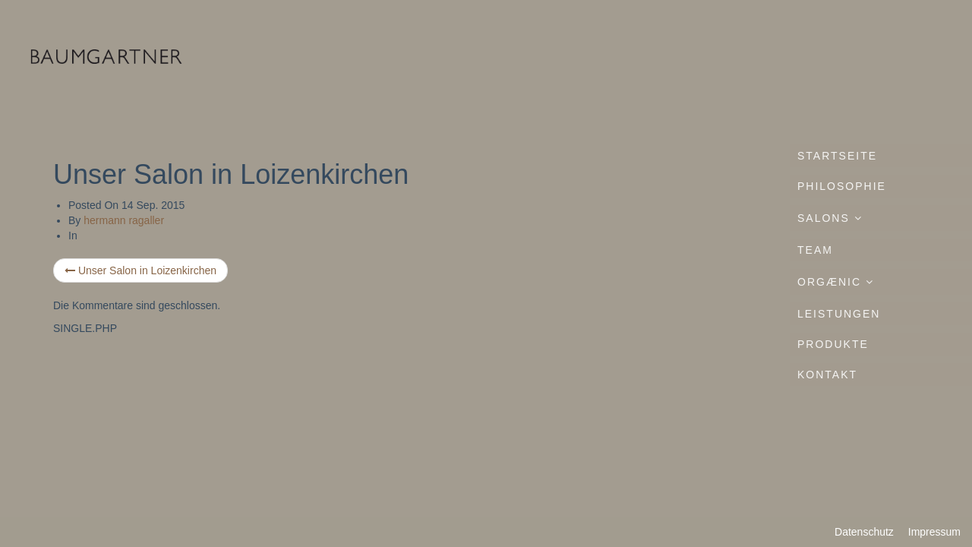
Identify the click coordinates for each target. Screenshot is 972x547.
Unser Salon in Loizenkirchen (140, 270)
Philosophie (841, 186)
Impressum (934, 532)
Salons (830, 218)
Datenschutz (864, 532)
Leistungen (838, 314)
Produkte (833, 344)
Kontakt (827, 374)
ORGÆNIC (835, 282)
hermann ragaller (124, 220)
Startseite (837, 156)
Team (815, 250)
